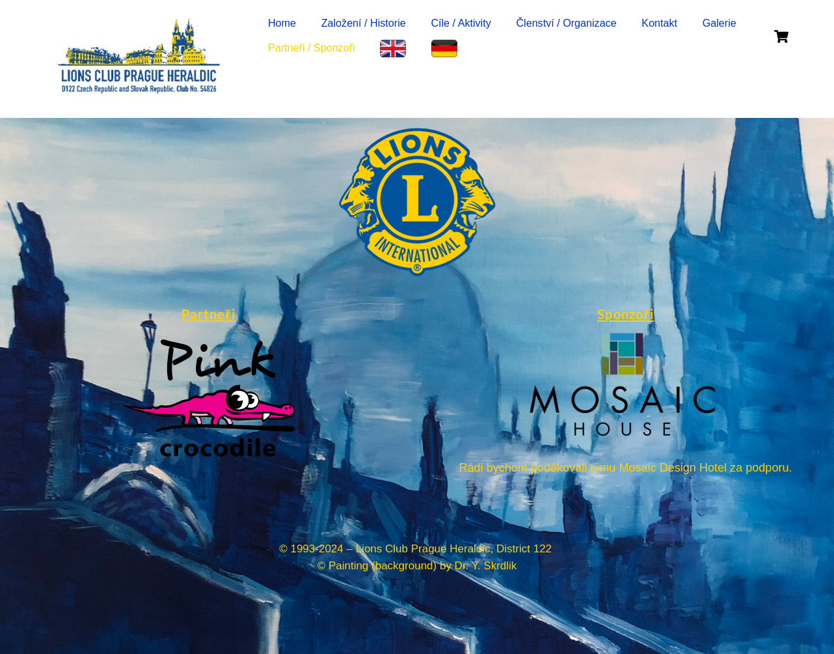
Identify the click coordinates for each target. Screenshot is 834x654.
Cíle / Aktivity (461, 23)
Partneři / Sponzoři (311, 47)
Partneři (208, 314)
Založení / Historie (363, 23)
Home (282, 23)
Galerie (719, 23)
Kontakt (659, 23)
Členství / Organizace (566, 23)
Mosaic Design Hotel (673, 467)
